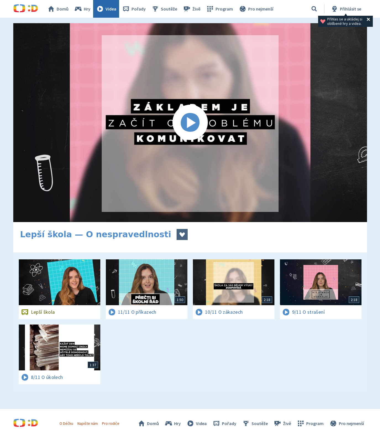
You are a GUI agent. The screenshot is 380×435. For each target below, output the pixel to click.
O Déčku (66, 423)
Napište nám (87, 423)
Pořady (134, 9)
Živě (191, 9)
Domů (58, 9)
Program (219, 9)
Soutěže (164, 9)
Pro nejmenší (256, 9)
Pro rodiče (110, 423)
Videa (106, 9)
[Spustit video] (190, 122)
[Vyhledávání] (314, 9)
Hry (82, 9)
